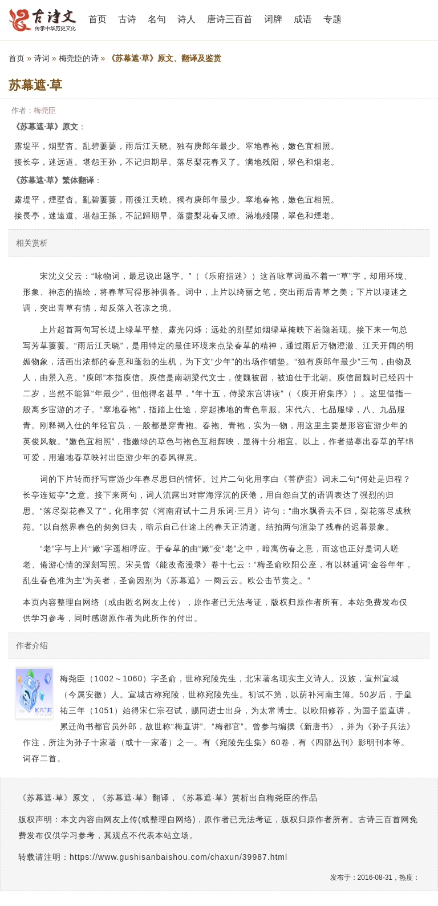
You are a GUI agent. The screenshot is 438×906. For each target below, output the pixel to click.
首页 (97, 19)
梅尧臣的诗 (79, 58)
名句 (157, 19)
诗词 (42, 58)
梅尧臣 (45, 110)
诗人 (186, 19)
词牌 (273, 19)
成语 (303, 19)
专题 (332, 19)
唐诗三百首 (230, 19)
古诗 (127, 19)
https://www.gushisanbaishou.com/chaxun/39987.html (178, 857)
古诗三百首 (43, 20)
